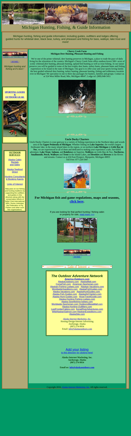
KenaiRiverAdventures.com (89, 309)
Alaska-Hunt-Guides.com (65, 296)
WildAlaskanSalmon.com (64, 311)
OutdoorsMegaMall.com (91, 304)
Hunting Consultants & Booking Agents (15, 177)
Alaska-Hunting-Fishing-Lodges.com (77, 299)
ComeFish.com (63, 284)
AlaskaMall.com (88, 281)
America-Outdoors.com (77, 279)
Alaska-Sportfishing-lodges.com (77, 301)
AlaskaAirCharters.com (90, 294)
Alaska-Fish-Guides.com (65, 294)
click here (77, 201)
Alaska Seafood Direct (15, 170)
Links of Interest (15, 184)
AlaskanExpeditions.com (89, 311)
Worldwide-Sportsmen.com (65, 304)
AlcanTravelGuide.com (90, 296)
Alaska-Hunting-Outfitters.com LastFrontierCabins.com (71, 307)
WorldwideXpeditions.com (65, 289)
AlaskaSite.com (77, 314)
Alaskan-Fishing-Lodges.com (64, 286)
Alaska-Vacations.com (64, 291)
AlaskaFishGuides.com (90, 289)
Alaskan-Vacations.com (92, 286)
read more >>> (87, 214)
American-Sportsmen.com (85, 284)
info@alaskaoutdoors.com (80, 329)
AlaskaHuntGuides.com (89, 291)
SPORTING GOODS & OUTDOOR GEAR (15, 94)
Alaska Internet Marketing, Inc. (76, 387)
